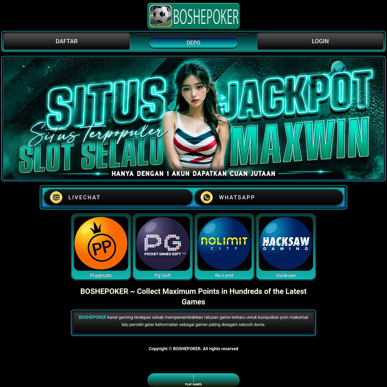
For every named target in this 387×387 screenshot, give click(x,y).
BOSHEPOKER (92, 317)
